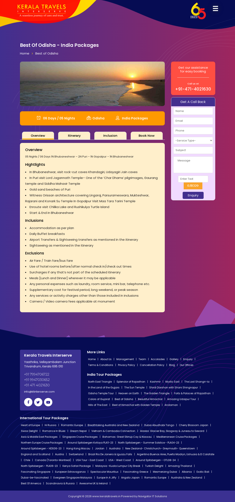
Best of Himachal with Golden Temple (136, 405)
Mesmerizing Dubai (165, 471)
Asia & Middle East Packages (39, 437)
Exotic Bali (203, 471)
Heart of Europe (30, 425)
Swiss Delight (29, 431)
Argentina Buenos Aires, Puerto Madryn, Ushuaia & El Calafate (175, 454)
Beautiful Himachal (150, 399)
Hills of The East (97, 405)
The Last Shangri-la (196, 381)
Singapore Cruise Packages (80, 437)
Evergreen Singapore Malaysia (72, 477)
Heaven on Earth (128, 393)
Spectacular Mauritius (104, 471)
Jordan (99, 448)
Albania (187, 471)
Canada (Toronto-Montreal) (53, 460)
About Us (106, 359)
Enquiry (188, 359)
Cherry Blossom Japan (193, 425)
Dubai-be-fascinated (35, 477)
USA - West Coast (119, 460)
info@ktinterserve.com (39, 392)
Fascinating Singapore (35, 471)
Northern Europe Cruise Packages (42, 442)
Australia (115, 448)
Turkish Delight (154, 466)
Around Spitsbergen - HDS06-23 (41, 448)
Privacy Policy (126, 365)
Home (24, 53)
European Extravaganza (70, 471)
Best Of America (31, 483)
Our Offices (186, 365)
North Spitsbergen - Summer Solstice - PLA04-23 (148, 442)
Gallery (174, 359)
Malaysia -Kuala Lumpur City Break (117, 466)
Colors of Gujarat (99, 399)
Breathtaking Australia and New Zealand (113, 425)
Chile (27, 460)
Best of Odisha (46, 53)
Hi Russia (50, 425)
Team (142, 359)
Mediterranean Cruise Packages (176, 437)
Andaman (171, 405)
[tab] (38, 136)
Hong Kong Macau (78, 448)
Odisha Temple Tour (101, 393)
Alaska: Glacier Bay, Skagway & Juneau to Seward (172, 431)
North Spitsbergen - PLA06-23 (39, 466)
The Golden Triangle (156, 393)
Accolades (158, 359)
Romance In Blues (53, 431)
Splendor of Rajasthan (131, 381)
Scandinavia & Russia (60, 483)
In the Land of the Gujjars (103, 387)
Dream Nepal (78, 431)
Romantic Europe (72, 425)
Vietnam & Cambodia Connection (113, 431)
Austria (59, 454)
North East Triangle (100, 381)
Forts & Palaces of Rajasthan (192, 393)
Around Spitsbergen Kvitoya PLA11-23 (90, 442)
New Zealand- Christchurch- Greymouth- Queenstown (160, 448)
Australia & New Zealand (186, 477)
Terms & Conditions (100, 365)
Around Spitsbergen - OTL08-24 (156, 460)
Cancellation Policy (152, 365)
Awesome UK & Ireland (93, 483)
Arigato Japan (130, 477)
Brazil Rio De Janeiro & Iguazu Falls (110, 454)
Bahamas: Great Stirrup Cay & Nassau (127, 437)
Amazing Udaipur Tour (181, 399)
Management (125, 359)
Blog (172, 365)
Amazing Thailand (180, 466)
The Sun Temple (134, 387)
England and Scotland (35, 454)
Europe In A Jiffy (106, 477)
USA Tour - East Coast (90, 460)
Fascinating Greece (135, 471)
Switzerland (76, 454)
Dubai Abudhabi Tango (159, 425)
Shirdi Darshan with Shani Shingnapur (173, 387)
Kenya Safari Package (77, 466)
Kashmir (155, 381)
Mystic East (172, 381)
